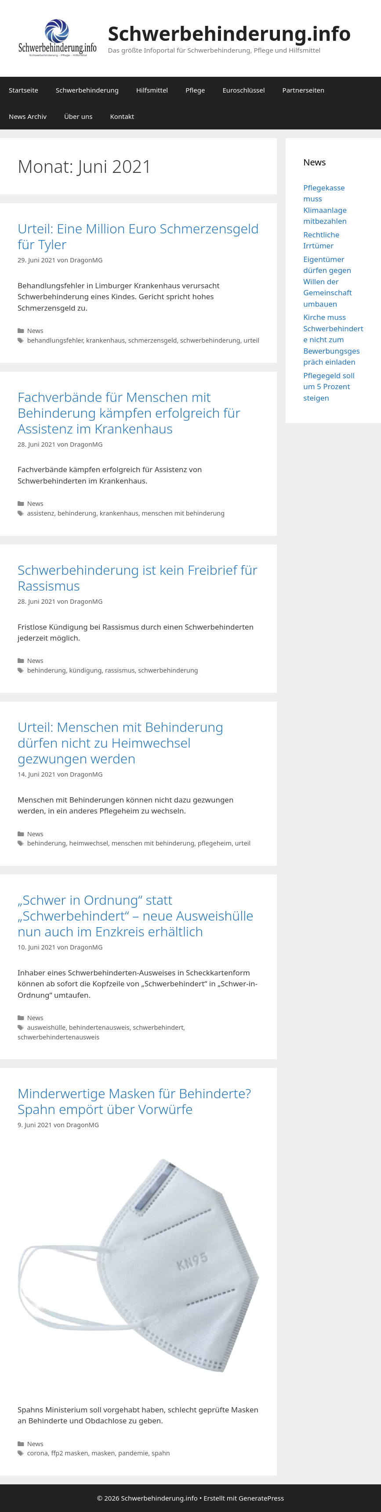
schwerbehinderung (210, 340)
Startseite (23, 90)
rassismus (120, 670)
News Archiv (28, 116)
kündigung (85, 670)
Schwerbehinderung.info (229, 33)
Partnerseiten (304, 90)
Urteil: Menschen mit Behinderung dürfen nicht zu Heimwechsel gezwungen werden (120, 742)
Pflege (195, 90)
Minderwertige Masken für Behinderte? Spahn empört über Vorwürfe (134, 1101)
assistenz (40, 513)
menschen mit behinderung (183, 513)
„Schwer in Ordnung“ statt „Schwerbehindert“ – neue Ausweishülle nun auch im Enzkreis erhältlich (136, 915)
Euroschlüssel (244, 90)
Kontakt (122, 116)
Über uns (78, 116)
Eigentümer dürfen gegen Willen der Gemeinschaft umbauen (327, 281)
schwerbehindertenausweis (58, 1037)
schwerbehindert (158, 1027)
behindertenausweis (99, 1027)
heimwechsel (88, 843)
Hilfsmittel (152, 90)
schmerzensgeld (152, 340)
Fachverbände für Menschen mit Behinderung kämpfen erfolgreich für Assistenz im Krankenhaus (129, 412)
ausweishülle (46, 1027)
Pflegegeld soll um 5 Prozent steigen (329, 386)
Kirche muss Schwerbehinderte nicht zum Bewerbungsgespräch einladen (333, 339)
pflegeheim (215, 843)
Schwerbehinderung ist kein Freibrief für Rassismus (138, 578)
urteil (251, 340)
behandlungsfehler (55, 340)
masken (103, 1453)
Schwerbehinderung (87, 90)
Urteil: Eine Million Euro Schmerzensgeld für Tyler (138, 236)
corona (37, 1453)
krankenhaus (105, 340)
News (35, 330)
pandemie (133, 1453)
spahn (161, 1453)
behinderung (77, 513)
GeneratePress (261, 1498)
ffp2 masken (69, 1453)
